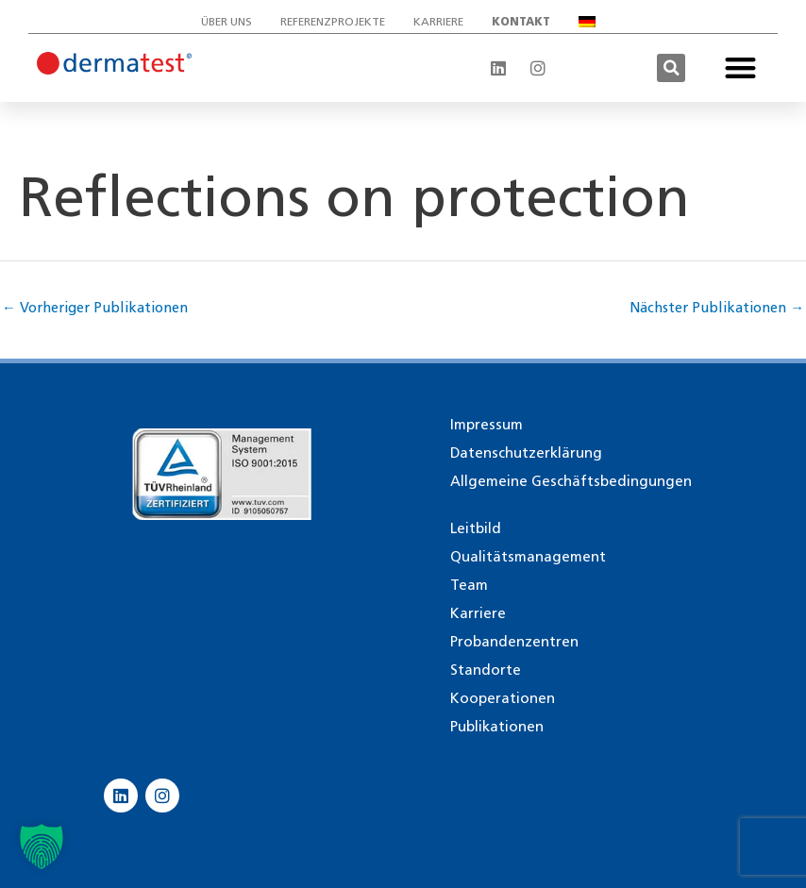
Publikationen (497, 726)
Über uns (226, 21)
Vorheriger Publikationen (96, 307)
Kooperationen (502, 698)
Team (469, 585)
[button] (671, 68)
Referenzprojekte (332, 21)
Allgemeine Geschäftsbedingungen (571, 481)
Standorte (485, 670)
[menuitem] (591, 21)
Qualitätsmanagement (528, 556)
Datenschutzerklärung (526, 452)
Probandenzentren (514, 641)
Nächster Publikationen (716, 307)
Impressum (486, 424)
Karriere (438, 21)
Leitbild (475, 528)
